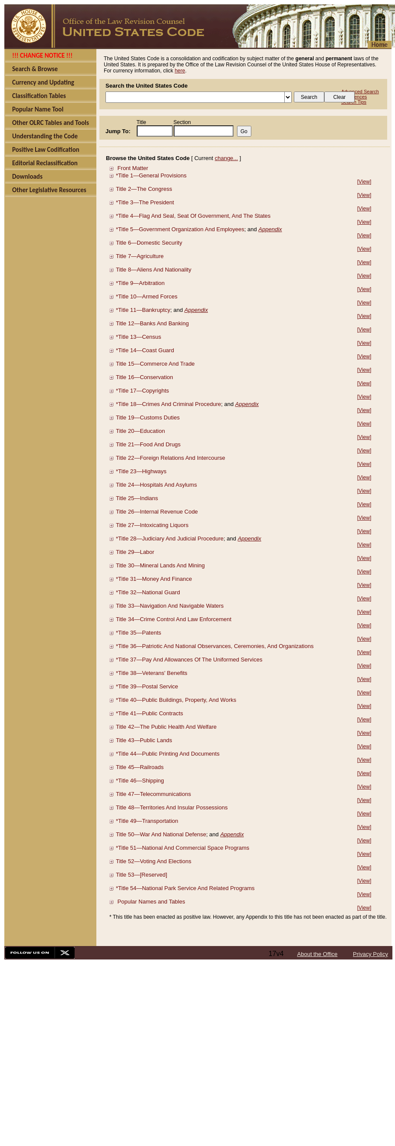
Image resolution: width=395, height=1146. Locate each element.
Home (380, 45)
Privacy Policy (370, 954)
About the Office (317, 954)
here (179, 71)
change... (226, 158)
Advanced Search (360, 91)
